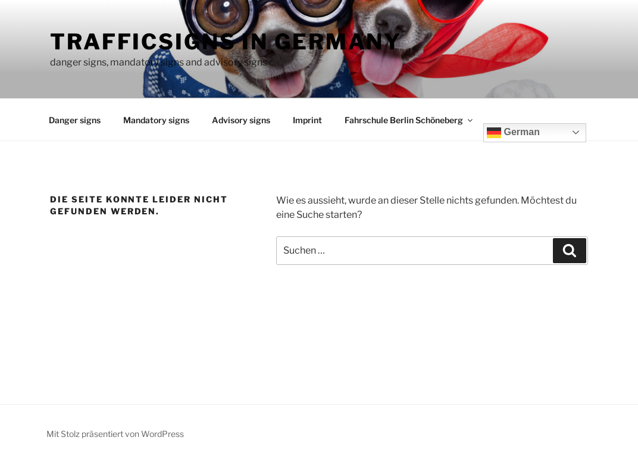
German (513, 133)
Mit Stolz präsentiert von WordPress (115, 434)
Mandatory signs (156, 120)
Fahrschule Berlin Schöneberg (409, 120)
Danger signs (75, 120)
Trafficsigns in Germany (226, 42)
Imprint (307, 120)
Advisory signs (241, 120)
